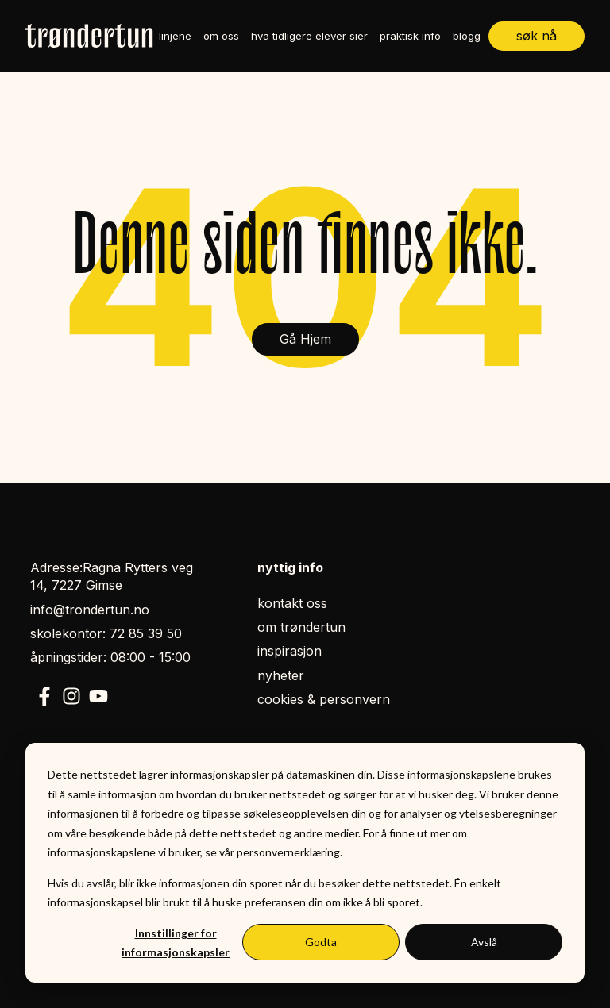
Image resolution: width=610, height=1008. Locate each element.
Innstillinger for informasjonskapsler (176, 943)
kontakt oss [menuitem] (292, 603)
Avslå (484, 941)
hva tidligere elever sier (309, 35)
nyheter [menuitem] (280, 675)
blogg (467, 35)
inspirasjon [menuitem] (289, 651)
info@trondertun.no (89, 609)
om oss (221, 35)
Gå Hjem (305, 339)
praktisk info (410, 35)
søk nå (536, 36)
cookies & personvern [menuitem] (323, 699)
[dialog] (305, 863)
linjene (175, 35)
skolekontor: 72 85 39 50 (106, 633)
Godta (321, 941)
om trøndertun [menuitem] (301, 627)
